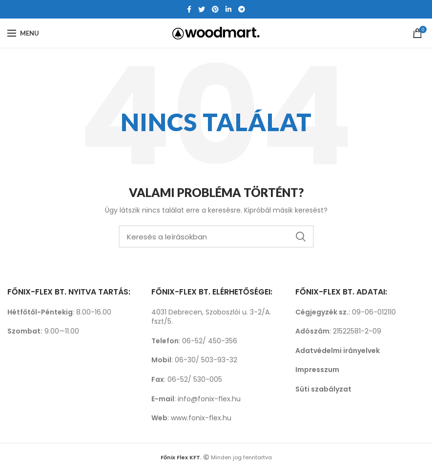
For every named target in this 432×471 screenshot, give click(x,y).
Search (300, 236)
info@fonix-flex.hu (209, 399)
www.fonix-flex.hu (201, 418)
